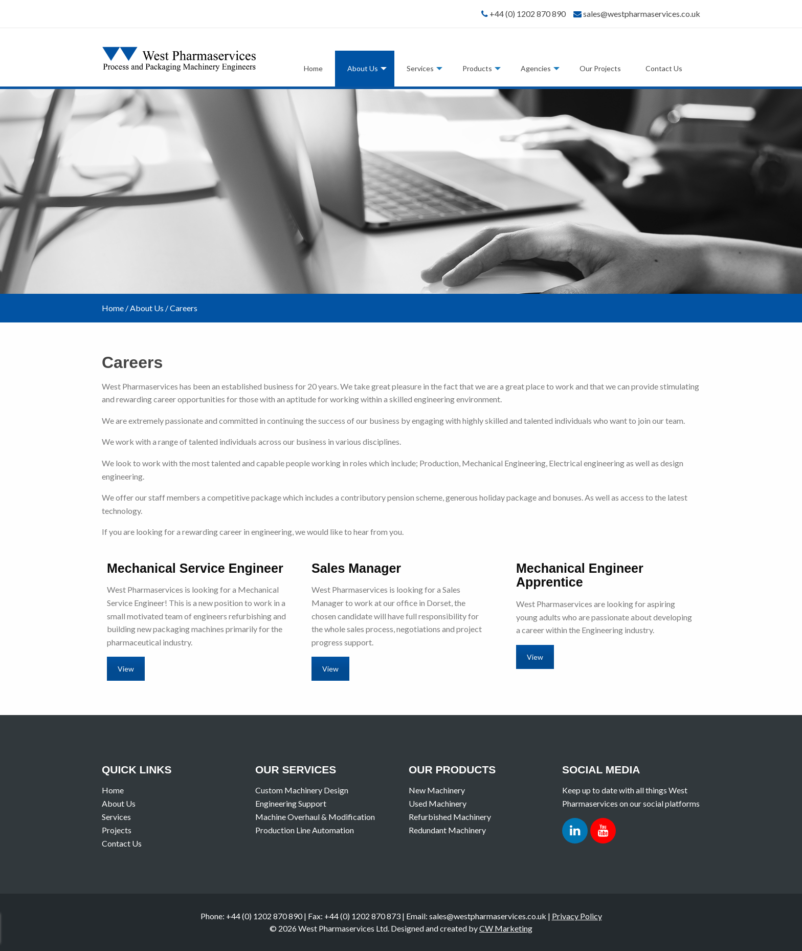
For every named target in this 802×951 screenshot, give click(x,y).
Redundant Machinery (447, 830)
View (126, 668)
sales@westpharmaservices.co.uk (641, 13)
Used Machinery (437, 803)
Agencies (536, 68)
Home (313, 68)
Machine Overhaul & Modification (315, 817)
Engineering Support (290, 803)
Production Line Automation (304, 830)
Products (477, 68)
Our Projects (600, 68)
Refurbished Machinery (450, 817)
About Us (362, 68)
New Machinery (437, 790)
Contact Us (663, 68)
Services (420, 68)
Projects (116, 830)
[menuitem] (313, 69)
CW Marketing (505, 928)
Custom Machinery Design (301, 790)
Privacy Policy (577, 916)
